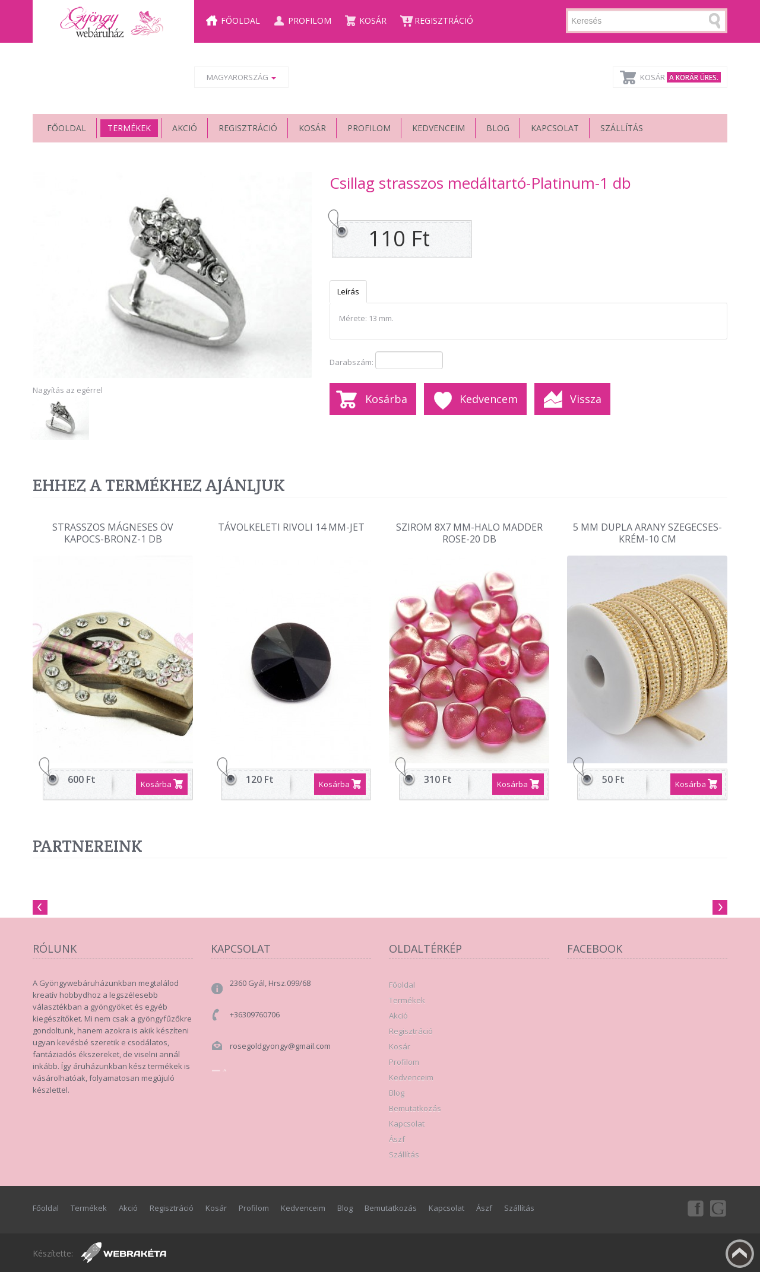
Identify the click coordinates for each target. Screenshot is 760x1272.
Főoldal (240, 20)
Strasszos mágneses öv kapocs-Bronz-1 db (112, 533)
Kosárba (386, 399)
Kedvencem (489, 399)
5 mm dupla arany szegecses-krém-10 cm (647, 533)
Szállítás (621, 128)
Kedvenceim (438, 128)
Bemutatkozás (415, 1108)
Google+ (719, 1208)
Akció (184, 128)
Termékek (129, 128)
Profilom (309, 20)
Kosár (373, 20)
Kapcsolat (555, 128)
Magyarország (241, 77)
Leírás (348, 291)
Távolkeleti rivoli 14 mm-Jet (291, 527)
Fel (740, 1253)
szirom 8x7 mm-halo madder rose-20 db (469, 533)
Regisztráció (443, 20)
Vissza (585, 399)
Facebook (695, 1208)
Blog (497, 128)
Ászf (397, 1139)
